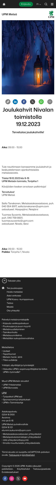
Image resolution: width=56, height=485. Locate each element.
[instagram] (11, 478)
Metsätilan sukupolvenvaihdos (18, 338)
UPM (4, 392)
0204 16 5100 (8, 414)
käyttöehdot (28, 455)
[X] (32, 101)
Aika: (4, 147)
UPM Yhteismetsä (12, 384)
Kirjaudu (26, 4)
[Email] (49, 101)
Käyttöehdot (23, 468)
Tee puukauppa (15, 288)
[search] (46, 4)
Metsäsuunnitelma (12, 335)
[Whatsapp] (41, 101)
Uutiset (6, 351)
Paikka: (6, 252)
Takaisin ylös (14, 280)
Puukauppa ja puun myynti (16, 326)
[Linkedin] (15, 101)
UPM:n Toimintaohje (13, 402)
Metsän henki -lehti (12, 357)
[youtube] (24, 478)
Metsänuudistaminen (14, 329)
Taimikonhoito (10, 332)
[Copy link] (7, 101)
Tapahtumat (9, 354)
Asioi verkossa (14, 295)
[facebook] (5, 478)
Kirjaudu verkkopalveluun (16, 323)
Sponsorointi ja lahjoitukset (17, 399)
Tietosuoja (14, 455)
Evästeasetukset (10, 472)
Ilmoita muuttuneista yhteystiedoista (21, 443)
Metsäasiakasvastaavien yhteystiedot (22, 434)
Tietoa (10, 303)
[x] (18, 478)
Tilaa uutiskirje (10, 360)
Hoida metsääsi (15, 291)
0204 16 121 (7, 427)
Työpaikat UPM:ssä (12, 396)
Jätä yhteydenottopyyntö (16, 440)
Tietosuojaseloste (42, 468)
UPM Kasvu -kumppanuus (20, 299)
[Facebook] (23, 101)
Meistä (10, 306)
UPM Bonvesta (10, 387)
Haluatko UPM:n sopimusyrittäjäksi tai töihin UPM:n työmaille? (25, 370)
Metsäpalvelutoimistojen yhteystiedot (22, 437)
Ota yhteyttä (13, 310)
